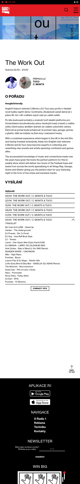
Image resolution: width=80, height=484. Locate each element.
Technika (40, 427)
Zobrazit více (40, 288)
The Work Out (21, 196)
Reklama (39, 423)
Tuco (36, 81)
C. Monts (38, 84)
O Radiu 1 (40, 418)
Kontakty (40, 431)
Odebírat (40, 457)
